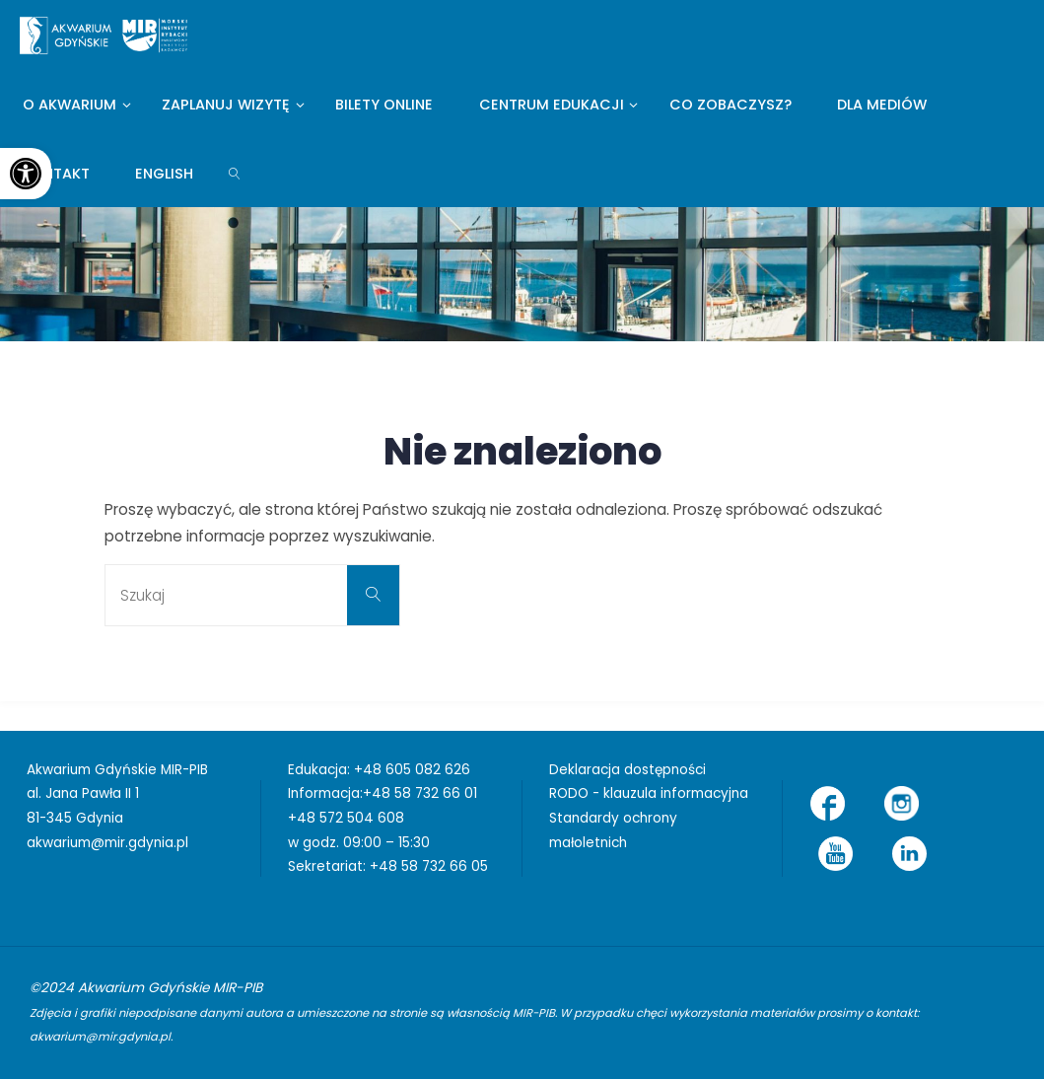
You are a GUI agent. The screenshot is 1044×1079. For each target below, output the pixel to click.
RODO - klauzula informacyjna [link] (648, 793)
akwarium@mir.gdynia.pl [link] (107, 842)
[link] (25, 173)
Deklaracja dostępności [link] (627, 769)
